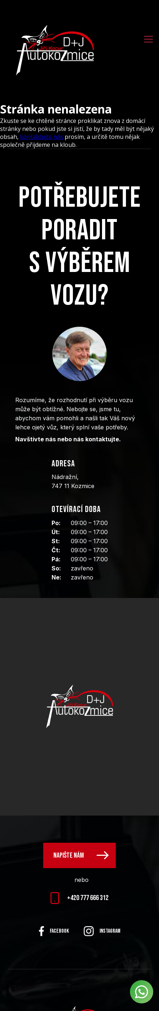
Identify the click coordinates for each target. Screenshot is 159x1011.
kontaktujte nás (41, 137)
